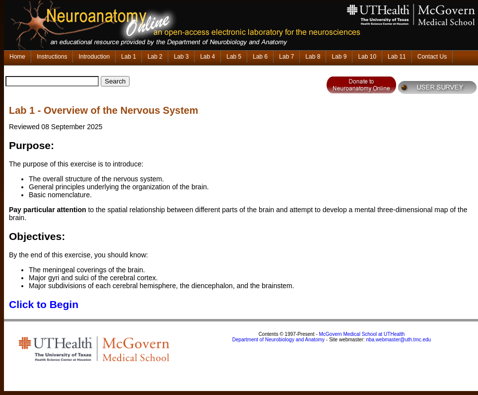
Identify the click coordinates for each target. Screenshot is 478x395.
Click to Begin (43, 304)
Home (17, 56)
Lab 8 (312, 56)
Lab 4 (207, 56)
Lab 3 (181, 56)
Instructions (52, 56)
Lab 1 (128, 56)
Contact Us (432, 56)
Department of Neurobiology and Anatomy (278, 339)
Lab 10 (367, 56)
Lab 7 (286, 56)
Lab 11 (397, 56)
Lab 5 (233, 56)
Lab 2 (154, 56)
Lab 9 (339, 56)
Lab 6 (260, 56)
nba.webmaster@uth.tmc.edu (398, 339)
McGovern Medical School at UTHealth (362, 334)
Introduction (94, 56)
